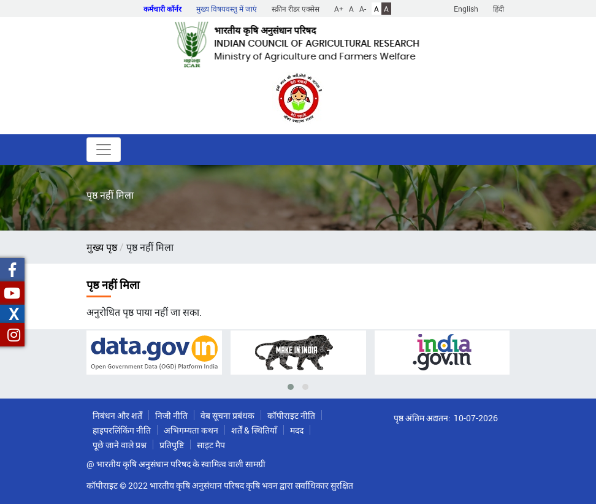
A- (362, 8)
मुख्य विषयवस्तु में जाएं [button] (226, 8)
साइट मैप (211, 445)
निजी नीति (171, 415)
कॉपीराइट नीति (291, 415)
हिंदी (498, 8)
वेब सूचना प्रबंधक (227, 415)
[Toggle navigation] (103, 149)
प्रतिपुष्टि (171, 445)
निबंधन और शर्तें (117, 415)
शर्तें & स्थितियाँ (254, 430)
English (466, 8)
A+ (338, 8)
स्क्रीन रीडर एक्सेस (295, 8)
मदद (297, 430)
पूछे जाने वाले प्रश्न (120, 445)
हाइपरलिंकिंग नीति (122, 430)
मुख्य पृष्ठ (101, 247)
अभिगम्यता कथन (191, 430)
